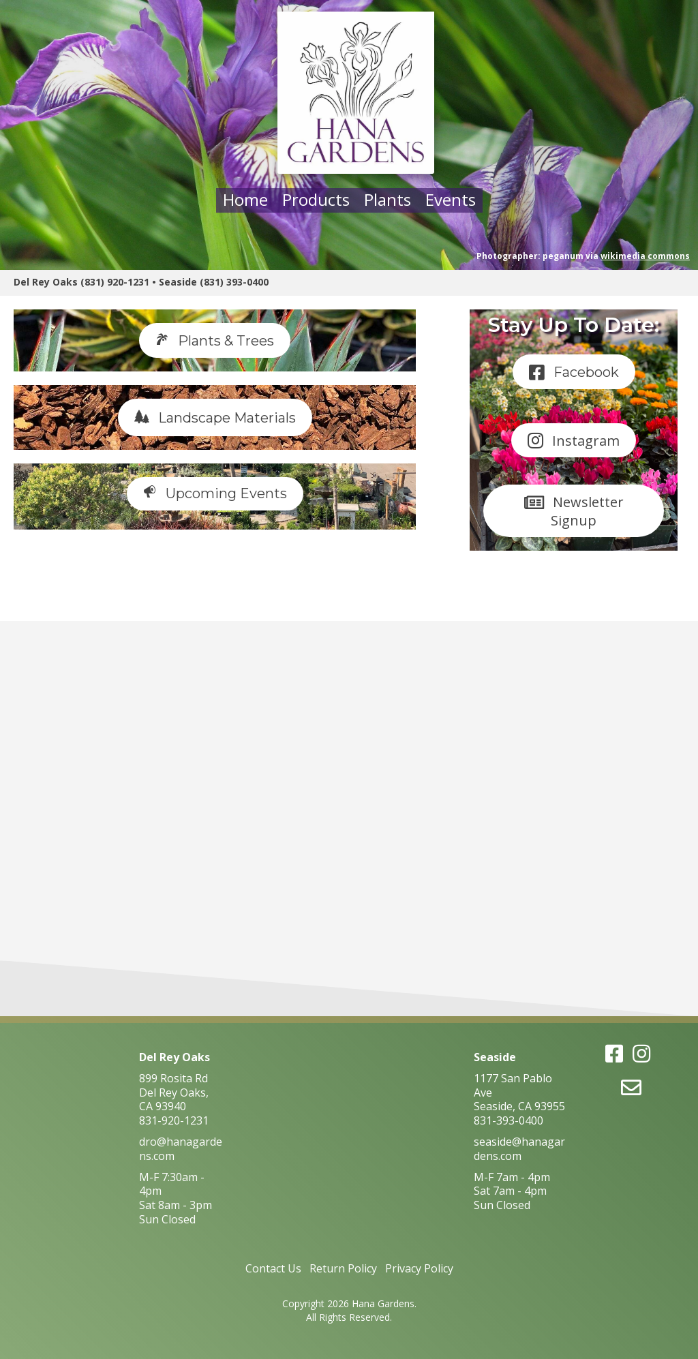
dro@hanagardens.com (180, 1148)
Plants (387, 199)
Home (245, 199)
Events (450, 199)
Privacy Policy (419, 1268)
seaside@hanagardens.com (519, 1148)
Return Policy (343, 1268)
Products (316, 199)
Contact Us (273, 1268)
